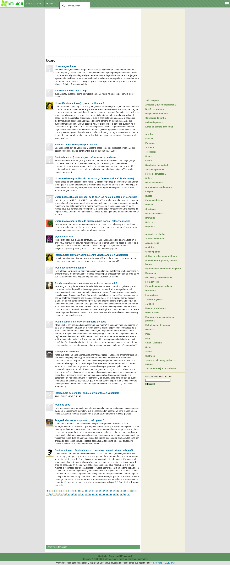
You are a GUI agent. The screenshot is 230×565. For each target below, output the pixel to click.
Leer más (157, 563)
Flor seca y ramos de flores (158, 277)
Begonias (150, 227)
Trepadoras (150, 152)
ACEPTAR (170, 563)
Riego (148, 338)
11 (82, 491)
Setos (148, 347)
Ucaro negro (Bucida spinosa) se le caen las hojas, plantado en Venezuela (96, 197)
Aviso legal (114, 556)
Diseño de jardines (154, 109)
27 (47, 494)
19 (111, 491)
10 (79, 491)
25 (132, 491)
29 (54, 494)
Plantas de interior (154, 200)
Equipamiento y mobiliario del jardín (163, 268)
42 (100, 494)
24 (128, 491)
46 (114, 494)
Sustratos (150, 356)
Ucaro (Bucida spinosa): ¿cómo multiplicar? (79, 103)
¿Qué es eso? (62, 404)
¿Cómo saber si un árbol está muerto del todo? (81, 321)
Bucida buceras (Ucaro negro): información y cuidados (85, 157)
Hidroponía (150, 290)
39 (90, 494)
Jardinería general (154, 299)
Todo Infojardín (152, 100)
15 (97, 491)
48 (121, 494)
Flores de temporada (155, 174)
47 (118, 494)
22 (121, 491)
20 (114, 491)
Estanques (150, 273)
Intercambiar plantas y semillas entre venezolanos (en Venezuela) (91, 255)
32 (65, 494)
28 (51, 494)
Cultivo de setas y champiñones (161, 256)
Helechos (149, 222)
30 (58, 494)
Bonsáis (149, 204)
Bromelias (150, 218)
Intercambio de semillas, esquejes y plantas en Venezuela (87, 393)
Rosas (148, 156)
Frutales (149, 138)
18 (107, 491)
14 (93, 491)
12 (86, 491)
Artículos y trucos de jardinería (160, 105)
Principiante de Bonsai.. (68, 351)
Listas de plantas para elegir (159, 127)
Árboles (149, 134)
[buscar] (74, 6)
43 (104, 494)
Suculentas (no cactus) (156, 165)
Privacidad (126, 556)
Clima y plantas (152, 252)
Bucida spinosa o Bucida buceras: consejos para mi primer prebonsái (94, 450)
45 (111, 494)
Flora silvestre (152, 282)
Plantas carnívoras (154, 213)
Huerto (148, 196)
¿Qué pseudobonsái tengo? (70, 267)
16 (100, 491)
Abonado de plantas (155, 234)
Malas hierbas (152, 312)
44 (107, 494)
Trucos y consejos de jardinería (160, 368)
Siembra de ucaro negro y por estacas (76, 144)
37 (82, 494)
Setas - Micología (153, 343)
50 (128, 494)
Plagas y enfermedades (156, 113)
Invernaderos (151, 295)
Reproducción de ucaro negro (71, 90)
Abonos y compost (154, 238)
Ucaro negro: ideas (65, 66)
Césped (149, 191)
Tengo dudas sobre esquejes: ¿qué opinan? (79, 420)
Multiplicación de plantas (157, 325)
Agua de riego (152, 243)
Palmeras (149, 143)
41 (97, 494)
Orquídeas (150, 209)
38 (86, 494)
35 (75, 494)
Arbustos (149, 147)
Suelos (148, 351)
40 (93, 494)
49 (125, 494)
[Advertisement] (93, 32)
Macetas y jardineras (155, 308)
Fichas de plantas (154, 122)
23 (125, 491)
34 (72, 494)
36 (79, 494)
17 (104, 491)
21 (118, 491)
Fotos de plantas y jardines (158, 286)
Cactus (148, 160)
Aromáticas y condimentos (158, 187)
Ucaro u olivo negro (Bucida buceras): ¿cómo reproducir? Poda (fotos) (94, 178)
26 (135, 491)
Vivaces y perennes (154, 169)
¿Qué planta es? (64, 236)
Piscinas (149, 329)
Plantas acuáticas (154, 182)
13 (90, 491)
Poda (147, 334)
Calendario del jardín (155, 118)
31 (61, 494)
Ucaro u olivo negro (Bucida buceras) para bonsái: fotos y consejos (92, 221)
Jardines (149, 304)
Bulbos (148, 178)
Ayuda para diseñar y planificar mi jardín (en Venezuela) (86, 283)
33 (68, 494)
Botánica (149, 247)
